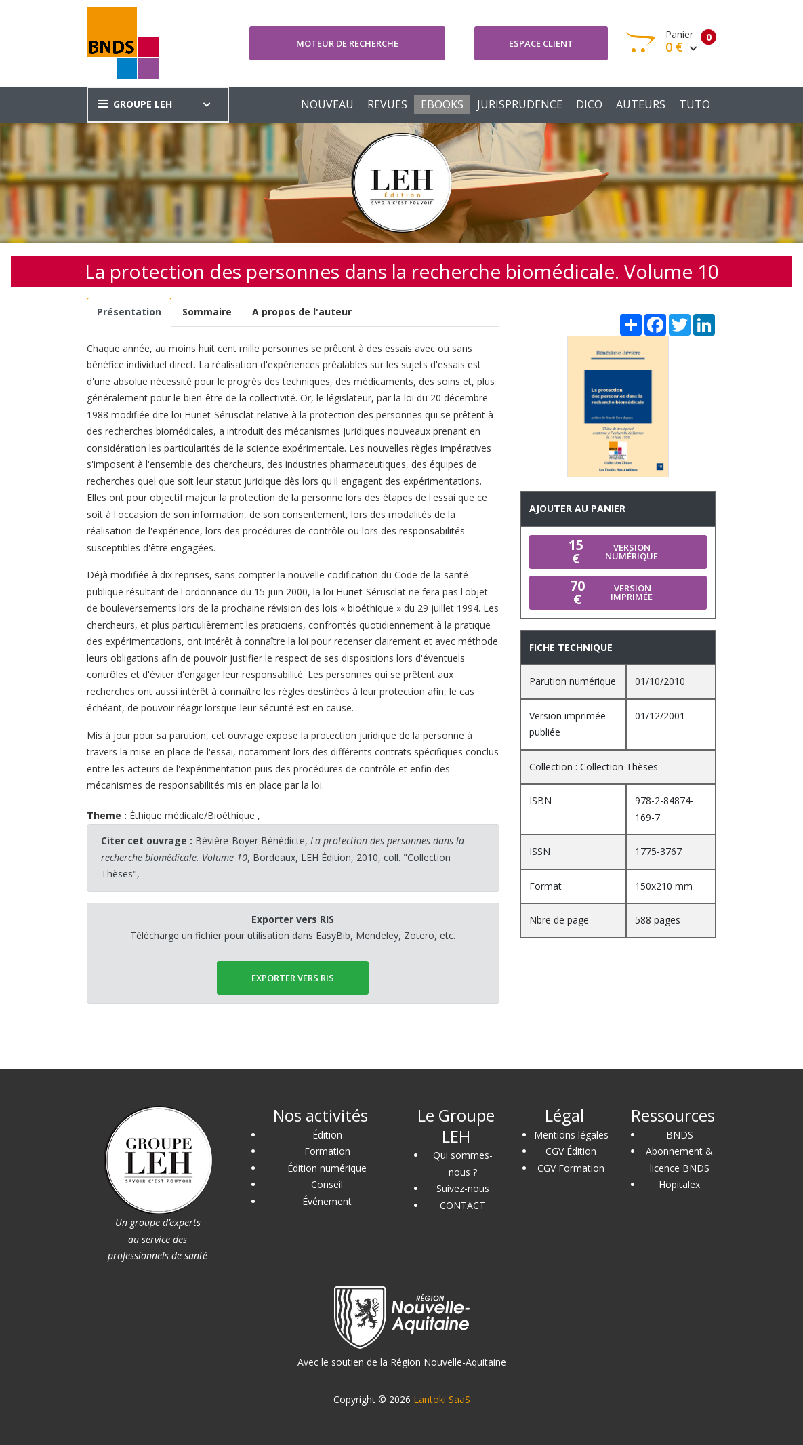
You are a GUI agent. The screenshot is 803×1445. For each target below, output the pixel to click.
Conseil (327, 1184)
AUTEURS (640, 104)
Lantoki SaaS (441, 1399)
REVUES (387, 104)
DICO (589, 104)
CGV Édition (570, 1151)
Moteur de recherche (347, 43)
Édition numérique (327, 1168)
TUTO (694, 104)
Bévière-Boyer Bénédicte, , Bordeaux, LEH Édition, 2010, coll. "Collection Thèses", (282, 857)
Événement (327, 1201)
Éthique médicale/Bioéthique (192, 815)
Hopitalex (679, 1184)
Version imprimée (608, 592)
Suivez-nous (462, 1188)
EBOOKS (442, 104)
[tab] (129, 312)
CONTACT (462, 1205)
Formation (327, 1151)
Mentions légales (571, 1134)
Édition (327, 1134)
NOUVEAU (327, 104)
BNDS (679, 1134)
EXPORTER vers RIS (292, 978)
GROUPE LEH (135, 104)
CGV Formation (570, 1168)
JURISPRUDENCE (519, 104)
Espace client (541, 43)
